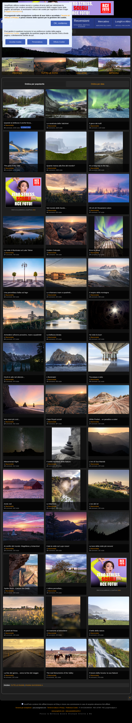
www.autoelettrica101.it (73, 711)
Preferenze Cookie (11, 33)
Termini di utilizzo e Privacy (56, 708)
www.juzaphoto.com (58, 711)
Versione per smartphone (23, 708)
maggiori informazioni (13, 11)
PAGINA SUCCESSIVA (34, 685)
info (34, 210)
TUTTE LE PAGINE (17, 685)
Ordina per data (97, 84)
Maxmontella (10, 125)
